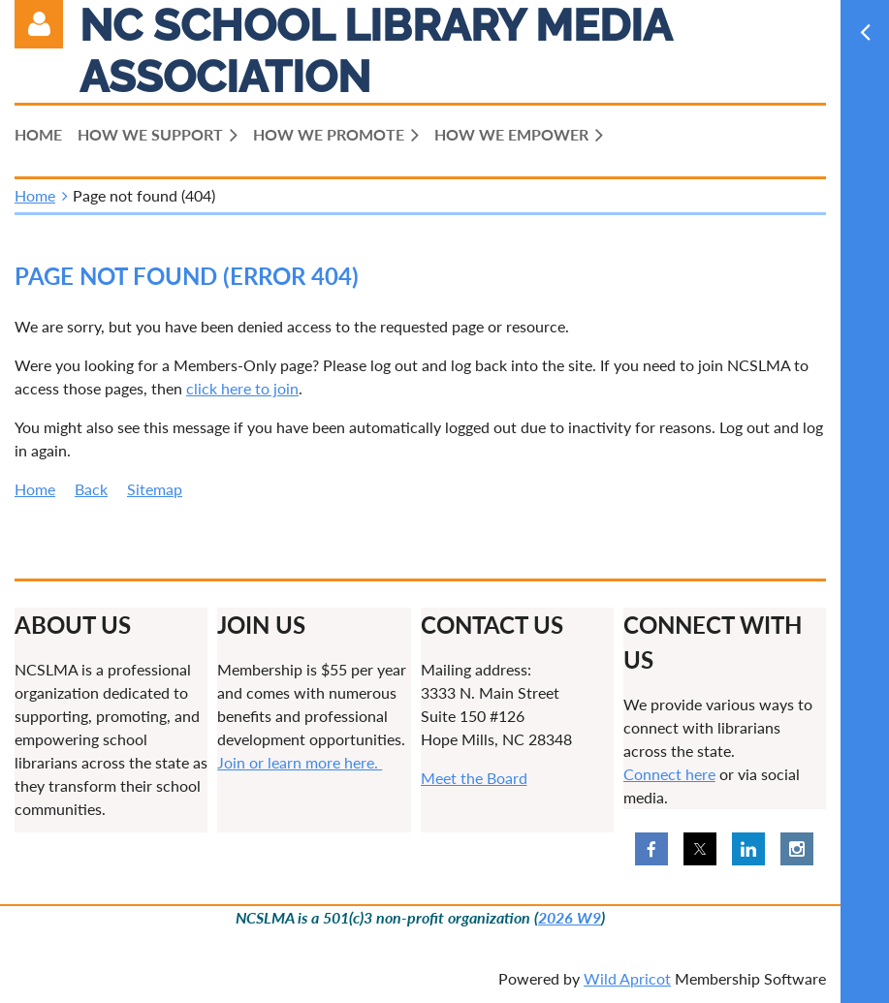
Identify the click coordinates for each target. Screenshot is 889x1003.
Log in (39, 24)
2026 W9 (569, 917)
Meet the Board (474, 777)
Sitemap (154, 489)
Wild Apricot (627, 978)
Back (91, 489)
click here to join (242, 388)
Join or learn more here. (299, 762)
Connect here (669, 774)
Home (35, 195)
